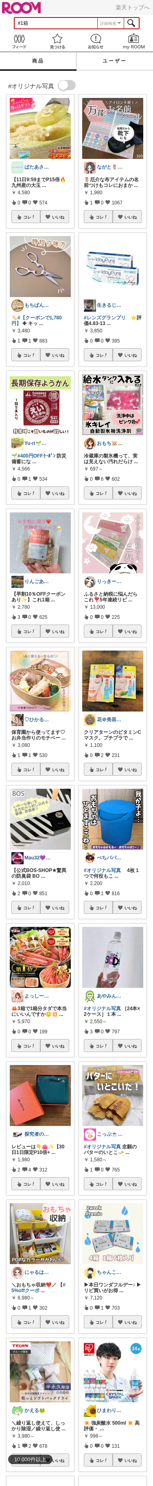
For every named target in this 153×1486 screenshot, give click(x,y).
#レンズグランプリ (105, 318)
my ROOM (134, 41)
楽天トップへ (133, 7)
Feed (19, 41)
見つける (57, 41)
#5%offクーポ (38, 1287)
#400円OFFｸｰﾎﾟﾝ (36, 456)
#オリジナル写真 (102, 870)
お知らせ (95, 41)
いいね (58, 217)
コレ (29, 217)
